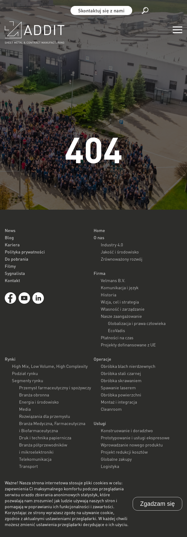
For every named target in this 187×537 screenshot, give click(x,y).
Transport (28, 466)
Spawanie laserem (118, 387)
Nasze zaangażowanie (121, 316)
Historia (108, 294)
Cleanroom (111, 409)
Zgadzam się (157, 503)
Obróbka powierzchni (121, 394)
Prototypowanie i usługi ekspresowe (135, 437)
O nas (99, 237)
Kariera (12, 244)
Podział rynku (25, 373)
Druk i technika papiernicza (45, 437)
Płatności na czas (117, 337)
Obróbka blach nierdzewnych (128, 366)
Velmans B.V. (113, 280)
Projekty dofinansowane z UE (128, 344)
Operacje (102, 359)
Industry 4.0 (112, 244)
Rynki (10, 359)
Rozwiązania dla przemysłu (44, 416)
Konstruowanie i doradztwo (127, 430)
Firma (100, 273)
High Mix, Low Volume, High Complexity (50, 366)
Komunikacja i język (120, 287)
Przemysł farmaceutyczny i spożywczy (55, 387)
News (10, 230)
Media (25, 409)
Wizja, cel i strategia (120, 301)
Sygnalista (15, 273)
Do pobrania (16, 259)
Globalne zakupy (116, 459)
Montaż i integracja (119, 402)
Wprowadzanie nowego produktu (132, 444)
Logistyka (110, 466)
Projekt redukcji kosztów (124, 452)
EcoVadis (116, 330)
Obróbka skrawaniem (121, 380)
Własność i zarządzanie (123, 309)
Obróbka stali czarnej (121, 373)
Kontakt (12, 280)
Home (99, 230)
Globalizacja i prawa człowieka (137, 323)
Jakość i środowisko (120, 251)
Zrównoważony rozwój (121, 259)
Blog (9, 237)
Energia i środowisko (39, 402)
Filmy (10, 266)
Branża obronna (34, 394)
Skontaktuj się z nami (101, 10)
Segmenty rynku (27, 380)
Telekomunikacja (35, 459)
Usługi (100, 423)
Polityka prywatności (25, 251)
